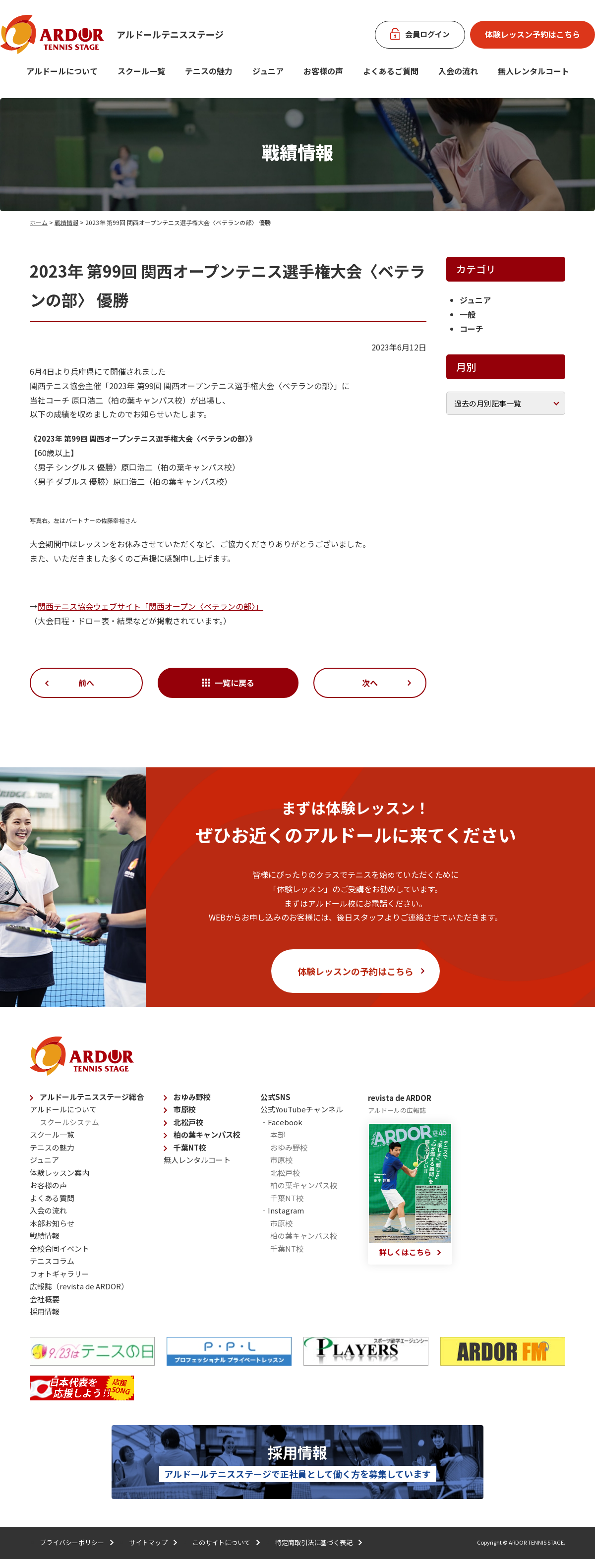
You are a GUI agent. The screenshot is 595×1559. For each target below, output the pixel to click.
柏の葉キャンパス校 (207, 1134)
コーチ (471, 329)
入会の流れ (458, 71)
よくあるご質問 (390, 71)
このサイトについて (221, 1542)
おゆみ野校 (192, 1097)
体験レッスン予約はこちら (532, 34)
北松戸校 (188, 1122)
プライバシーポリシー (72, 1542)
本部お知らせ (52, 1223)
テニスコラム (52, 1261)
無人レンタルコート (197, 1160)
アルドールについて (62, 71)
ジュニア (268, 71)
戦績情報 (66, 222)
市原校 (185, 1109)
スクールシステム (69, 1122)
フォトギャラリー (59, 1274)
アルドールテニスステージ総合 (92, 1097)
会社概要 (45, 1299)
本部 (277, 1134)
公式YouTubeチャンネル (301, 1109)
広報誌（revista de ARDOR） (79, 1286)
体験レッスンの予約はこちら (356, 971)
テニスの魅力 (209, 71)
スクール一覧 (141, 71)
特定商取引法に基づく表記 (314, 1542)
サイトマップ (148, 1542)
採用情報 (45, 1311)
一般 (468, 314)
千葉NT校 (190, 1147)
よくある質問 (52, 1198)
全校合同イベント (59, 1248)
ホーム (39, 222)
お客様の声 (323, 71)
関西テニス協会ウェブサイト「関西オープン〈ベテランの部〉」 (150, 606)
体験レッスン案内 (59, 1172)
